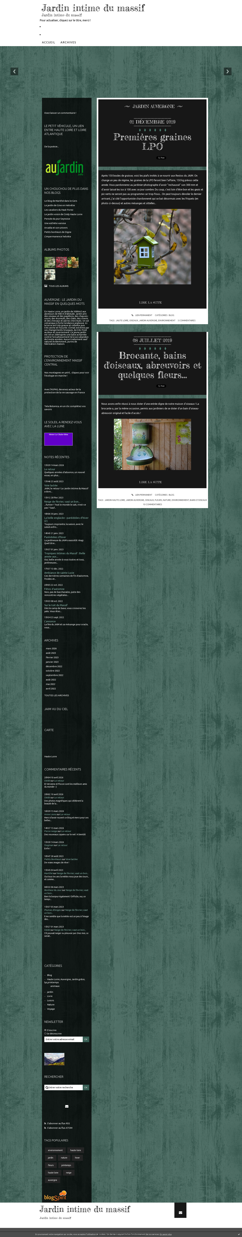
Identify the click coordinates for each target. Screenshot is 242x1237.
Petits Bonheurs (53, 859)
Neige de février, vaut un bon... (62, 501)
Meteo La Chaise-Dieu (58, 434)
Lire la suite (150, 302)
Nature (50, 1004)
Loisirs (50, 1000)
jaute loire (122, 320)
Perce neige (50, 831)
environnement (55, 1150)
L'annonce (50, 621)
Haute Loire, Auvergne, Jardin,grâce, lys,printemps (64, 981)
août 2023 (51, 653)
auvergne (52, 1180)
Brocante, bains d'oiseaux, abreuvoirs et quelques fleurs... (152, 364)
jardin (50, 992)
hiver (77, 1157)
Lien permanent (141, 315)
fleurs (51, 1165)
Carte (49, 730)
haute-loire (75, 1150)
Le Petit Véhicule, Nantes (59, 26)
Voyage (51, 1009)
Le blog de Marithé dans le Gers (60, 201)
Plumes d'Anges (52, 910)
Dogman (48, 845)
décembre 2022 (54, 666)
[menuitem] (49, 42)
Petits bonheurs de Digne (57, 232)
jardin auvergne (148, 320)
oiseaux (133, 320)
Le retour (49, 469)
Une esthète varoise (55, 223)
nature (64, 1157)
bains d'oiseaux (198, 500)
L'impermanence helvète (57, 236)
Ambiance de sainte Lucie (59, 572)
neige (68, 1172)
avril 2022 (51, 688)
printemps (66, 1165)
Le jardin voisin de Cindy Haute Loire (63, 214)
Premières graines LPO (152, 141)
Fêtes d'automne (54, 588)
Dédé (47, 780)
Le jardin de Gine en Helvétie (59, 205)
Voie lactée (51, 485)
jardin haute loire (115, 500)
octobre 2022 (53, 670)
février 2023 (52, 657)
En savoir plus (166, 1234)
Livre (49, 996)
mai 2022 (50, 684)
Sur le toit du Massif (55, 605)
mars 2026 (51, 648)
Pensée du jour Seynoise (57, 218)
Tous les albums (59, 286)
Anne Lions (50, 814)
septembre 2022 (54, 675)
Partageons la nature (56, 34)
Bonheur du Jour (53, 890)
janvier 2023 (52, 662)
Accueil (48, 42)
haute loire (53, 1172)
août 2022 (51, 679)
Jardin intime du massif (93, 7)
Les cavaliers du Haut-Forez (58, 209)
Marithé (48, 873)
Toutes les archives (56, 695)
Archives (68, 42)
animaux (55, 986)
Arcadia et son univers (56, 227)
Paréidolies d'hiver (55, 537)
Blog (49, 975)
